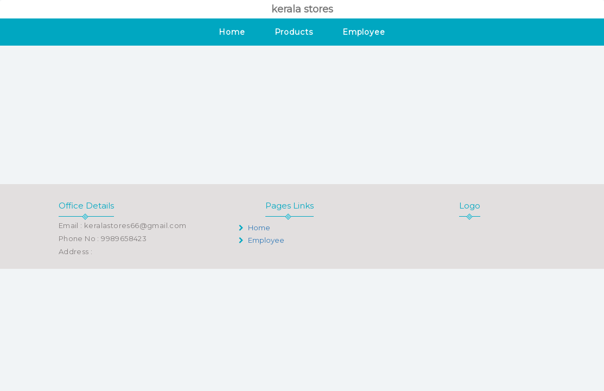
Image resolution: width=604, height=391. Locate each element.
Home (232, 32)
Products (294, 32)
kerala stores (302, 9)
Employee (363, 32)
